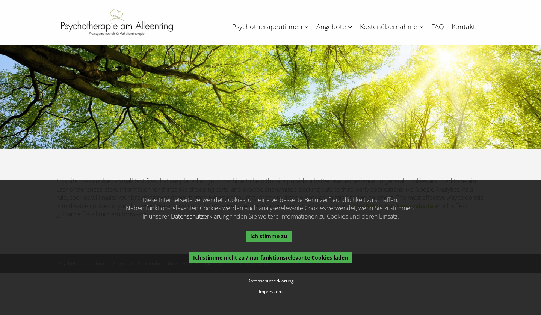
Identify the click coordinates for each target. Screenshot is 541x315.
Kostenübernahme (392, 26)
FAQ (437, 26)
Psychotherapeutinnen (270, 26)
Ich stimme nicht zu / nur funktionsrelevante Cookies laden (270, 257)
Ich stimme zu (268, 236)
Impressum (271, 291)
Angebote (334, 26)
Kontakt (463, 26)
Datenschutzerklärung (200, 216)
